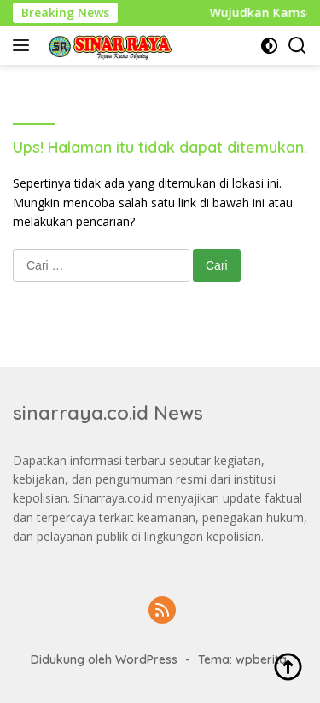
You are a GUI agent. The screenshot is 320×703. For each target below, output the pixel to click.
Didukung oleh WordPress (104, 659)
